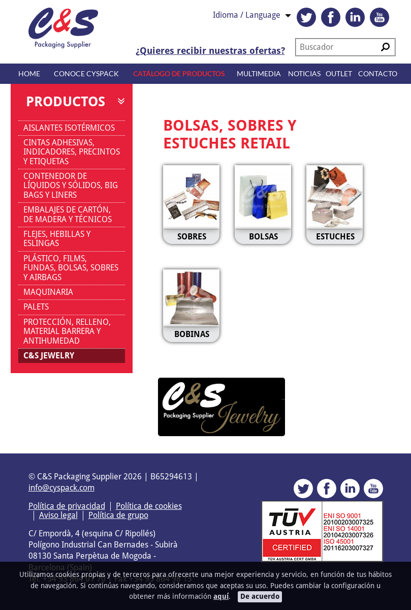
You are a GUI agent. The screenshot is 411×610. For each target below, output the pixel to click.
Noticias (304, 73)
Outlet (339, 73)
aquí (221, 596)
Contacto (377, 73)
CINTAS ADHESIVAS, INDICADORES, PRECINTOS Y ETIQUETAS (71, 152)
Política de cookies (149, 506)
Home (29, 73)
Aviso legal (58, 515)
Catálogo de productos (179, 73)
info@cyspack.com (61, 488)
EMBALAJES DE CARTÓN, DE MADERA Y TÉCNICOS (67, 214)
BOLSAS (263, 236)
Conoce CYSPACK (86, 73)
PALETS (36, 307)
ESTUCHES (335, 236)
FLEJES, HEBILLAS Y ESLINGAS (56, 238)
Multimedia (259, 73)
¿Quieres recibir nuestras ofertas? (210, 51)
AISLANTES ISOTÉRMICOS (69, 128)
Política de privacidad (66, 506)
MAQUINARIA (48, 292)
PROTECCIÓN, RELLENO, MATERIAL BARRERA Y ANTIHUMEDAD (67, 331)
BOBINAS (191, 334)
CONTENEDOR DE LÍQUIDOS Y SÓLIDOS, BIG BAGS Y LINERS (70, 185)
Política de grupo (118, 515)
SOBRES (191, 236)
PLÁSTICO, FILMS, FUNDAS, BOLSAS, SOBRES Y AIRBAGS (70, 268)
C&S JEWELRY (48, 355)
